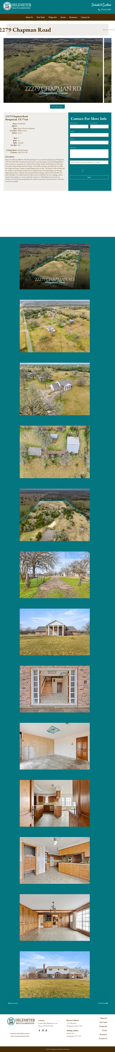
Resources (103, 1034)
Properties (103, 1026)
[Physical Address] (74, 1020)
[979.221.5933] (99, 10)
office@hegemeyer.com (50, 1023)
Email (72, 131)
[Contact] (45, 1020)
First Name (73, 123)
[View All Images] (57, 106)
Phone (72, 139)
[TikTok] (46, 1030)
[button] (73, 17)
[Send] (89, 177)
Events (104, 1030)
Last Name (93, 123)
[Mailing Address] (77, 1030)
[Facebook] (39, 1030)
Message (73, 147)
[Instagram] (43, 1030)
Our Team (103, 1022)
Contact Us (103, 1038)
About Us (103, 1018)
